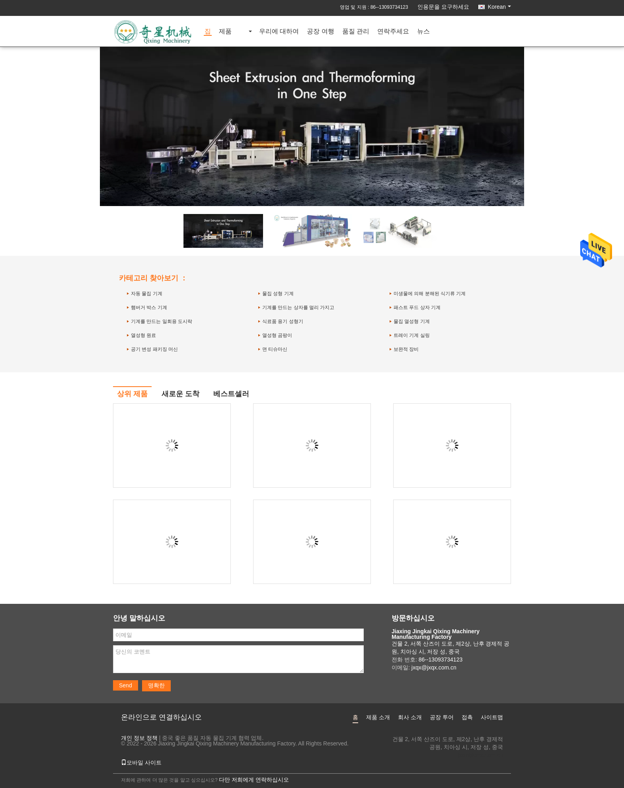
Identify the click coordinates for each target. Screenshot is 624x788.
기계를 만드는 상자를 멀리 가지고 (298, 307)
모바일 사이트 (141, 762)
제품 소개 (378, 717)
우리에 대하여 (279, 32)
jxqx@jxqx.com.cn (480, 755)
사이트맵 (492, 717)
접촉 (467, 717)
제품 (225, 32)
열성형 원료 (143, 335)
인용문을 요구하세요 (443, 7)
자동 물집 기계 (146, 293)
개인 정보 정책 (139, 738)
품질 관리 (355, 32)
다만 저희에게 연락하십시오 (254, 779)
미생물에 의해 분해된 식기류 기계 (430, 293)
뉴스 (423, 32)
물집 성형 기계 (278, 293)
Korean (499, 7)
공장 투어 (442, 717)
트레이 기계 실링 (412, 335)
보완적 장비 (406, 349)
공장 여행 (320, 32)
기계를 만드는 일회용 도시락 (161, 321)
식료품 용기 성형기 (282, 321)
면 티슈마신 (274, 349)
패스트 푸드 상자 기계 (417, 307)
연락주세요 (393, 32)
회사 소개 (410, 717)
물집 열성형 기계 (412, 321)
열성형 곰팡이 (277, 335)
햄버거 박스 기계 (149, 307)
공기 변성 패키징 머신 (154, 349)
